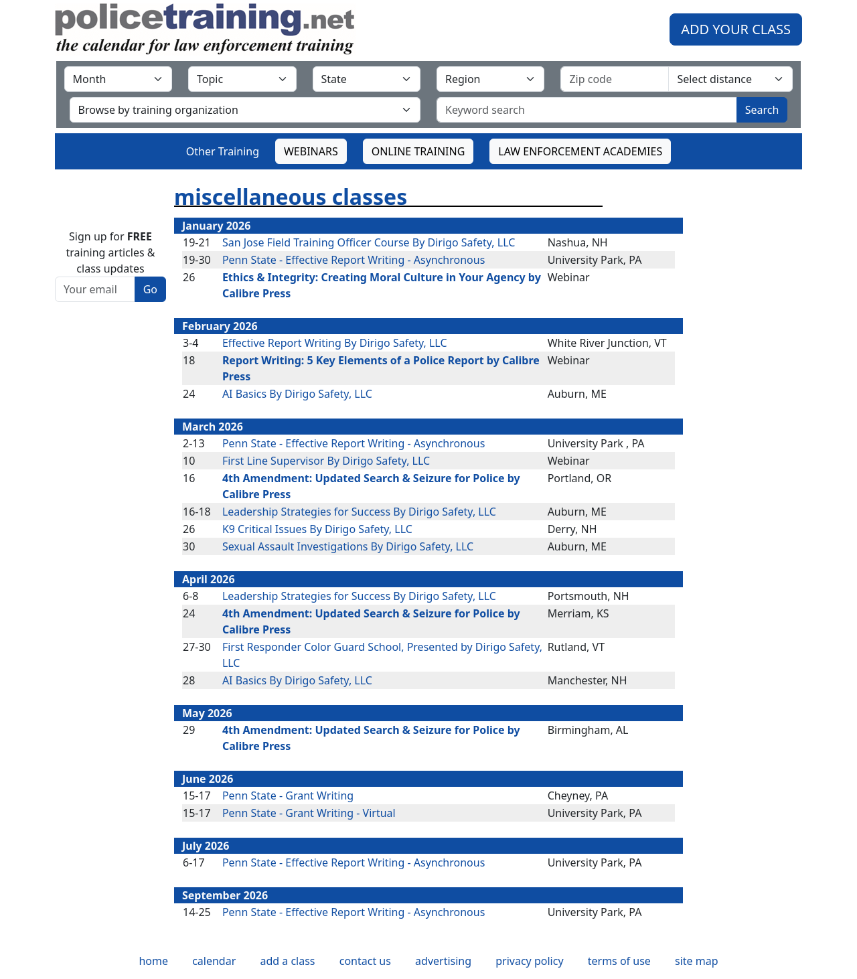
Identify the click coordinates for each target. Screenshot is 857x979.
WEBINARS (311, 151)
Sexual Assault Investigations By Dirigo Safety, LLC (347, 546)
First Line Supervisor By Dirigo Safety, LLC (326, 460)
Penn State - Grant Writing (288, 795)
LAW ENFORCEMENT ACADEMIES (580, 151)
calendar (214, 961)
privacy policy (529, 961)
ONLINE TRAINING (418, 151)
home (153, 961)
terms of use (619, 961)
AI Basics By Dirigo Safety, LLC (297, 393)
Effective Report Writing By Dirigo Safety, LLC (334, 342)
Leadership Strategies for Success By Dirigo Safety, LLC (359, 511)
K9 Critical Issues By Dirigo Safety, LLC (317, 529)
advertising (443, 961)
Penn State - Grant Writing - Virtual (309, 813)
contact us (365, 961)
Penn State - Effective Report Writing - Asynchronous (353, 259)
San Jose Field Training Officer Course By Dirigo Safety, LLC (368, 242)
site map (696, 961)
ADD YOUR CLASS (736, 29)
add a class (287, 961)
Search (762, 109)
